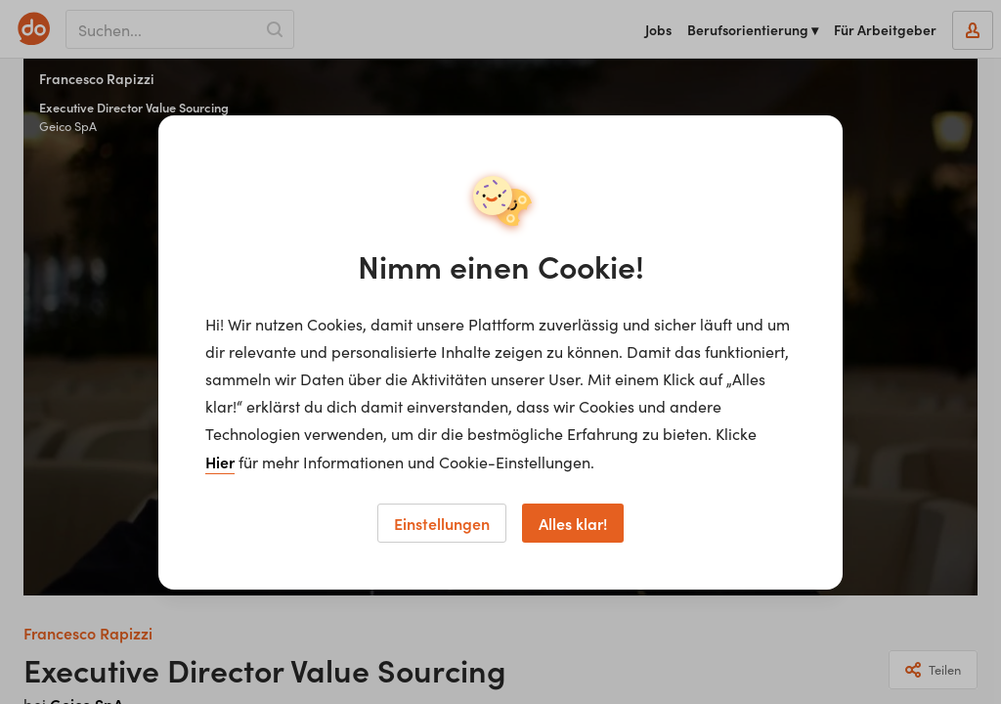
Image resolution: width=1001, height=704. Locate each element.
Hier (220, 461)
